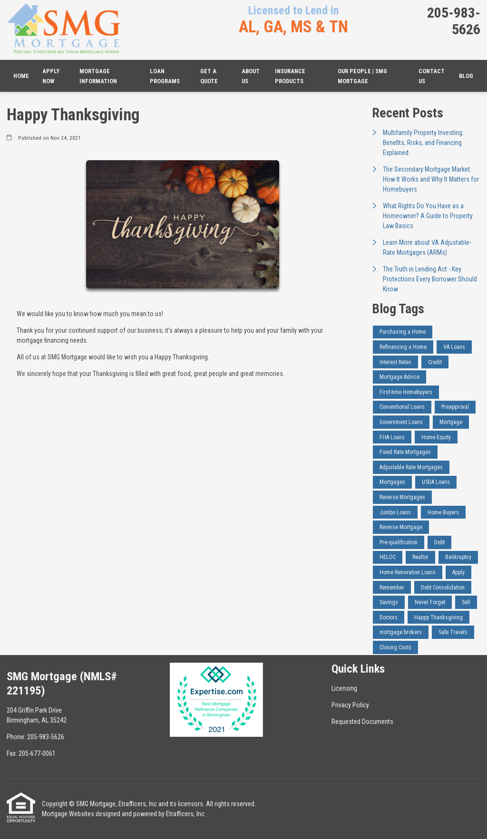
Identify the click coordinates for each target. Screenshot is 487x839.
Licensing (344, 688)
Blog (466, 75)
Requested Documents (362, 721)
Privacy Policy (350, 705)
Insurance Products (290, 76)
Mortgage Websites (68, 814)
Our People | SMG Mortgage (362, 76)
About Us (251, 76)
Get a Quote (209, 76)
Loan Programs (165, 76)
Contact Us (432, 76)
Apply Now (50, 76)
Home (21, 75)
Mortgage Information (98, 76)
